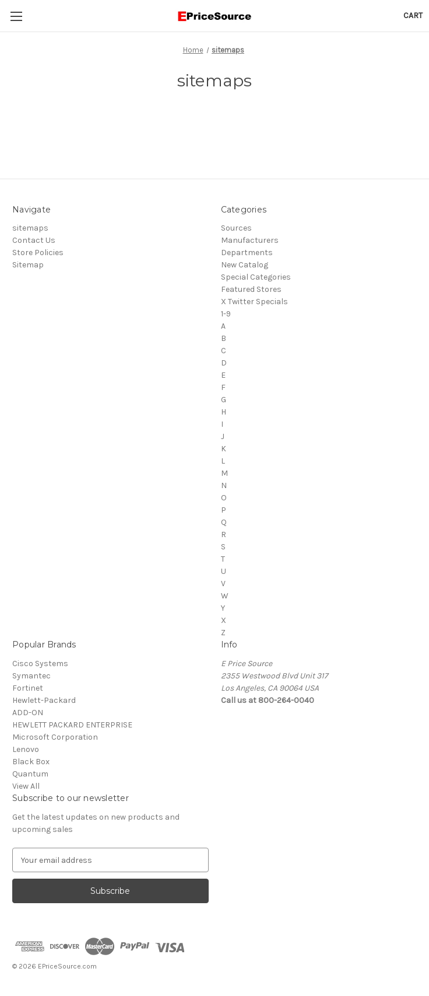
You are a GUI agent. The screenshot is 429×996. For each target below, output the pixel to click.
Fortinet (27, 688)
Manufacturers (250, 240)
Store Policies (38, 252)
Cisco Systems (40, 663)
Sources (236, 228)
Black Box (31, 762)
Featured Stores (251, 289)
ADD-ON (27, 713)
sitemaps (30, 228)
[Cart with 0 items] (413, 15)
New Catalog (244, 265)
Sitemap (28, 265)
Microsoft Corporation (55, 737)
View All (26, 786)
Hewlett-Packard (44, 700)
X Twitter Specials (254, 302)
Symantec (31, 676)
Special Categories (256, 277)
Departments (247, 252)
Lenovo (25, 749)
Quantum (30, 774)
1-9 (226, 314)
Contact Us (33, 240)
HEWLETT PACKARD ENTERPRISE (72, 725)
